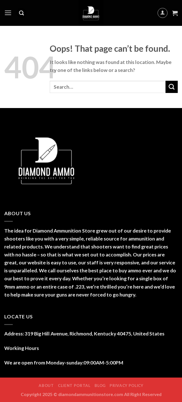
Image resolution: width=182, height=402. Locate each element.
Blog (100, 385)
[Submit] (172, 87)
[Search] (21, 13)
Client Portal (74, 385)
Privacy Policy (126, 385)
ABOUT (46, 385)
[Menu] (8, 12)
